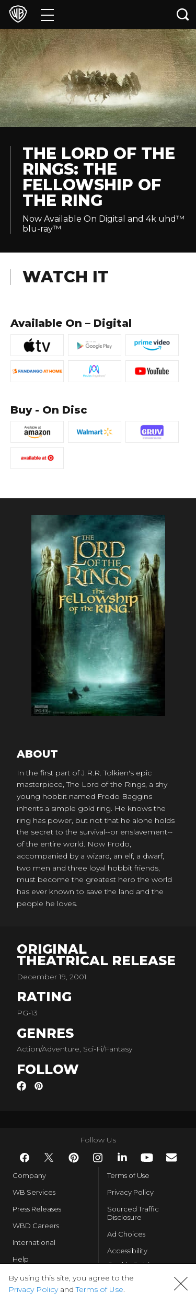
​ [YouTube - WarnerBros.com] (147, 1157)
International (34, 1242)
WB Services (34, 1192)
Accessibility (127, 1250)
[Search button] (183, 14)
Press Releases (37, 1209)
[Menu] (47, 14)
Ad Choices (126, 1234)
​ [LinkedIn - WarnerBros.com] (122, 1157)
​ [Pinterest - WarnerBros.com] (73, 1157)
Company (29, 1175)
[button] (181, 1283)
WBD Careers (36, 1225)
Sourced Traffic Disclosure (133, 1213)
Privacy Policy (130, 1192)
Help (21, 1259)
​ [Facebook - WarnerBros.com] (24, 1157)
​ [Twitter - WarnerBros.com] (49, 1157)
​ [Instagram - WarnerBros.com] (97, 1157)
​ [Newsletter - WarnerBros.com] (171, 1157)
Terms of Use (128, 1175)
